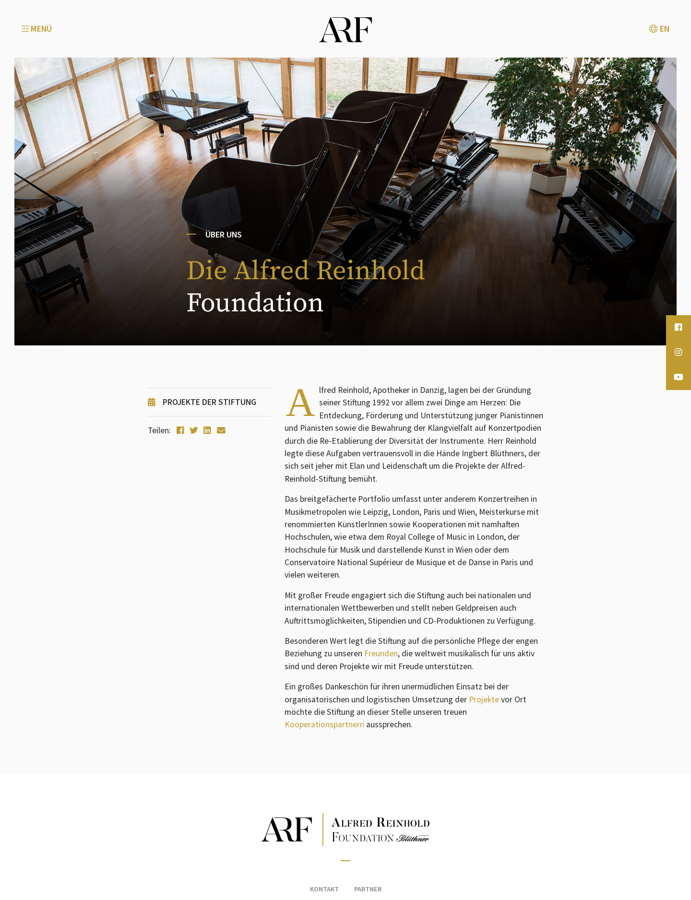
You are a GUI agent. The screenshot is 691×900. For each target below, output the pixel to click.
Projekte (484, 699)
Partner (367, 889)
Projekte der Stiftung (202, 402)
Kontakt (324, 889)
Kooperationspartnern (324, 724)
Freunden (381, 653)
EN (659, 29)
